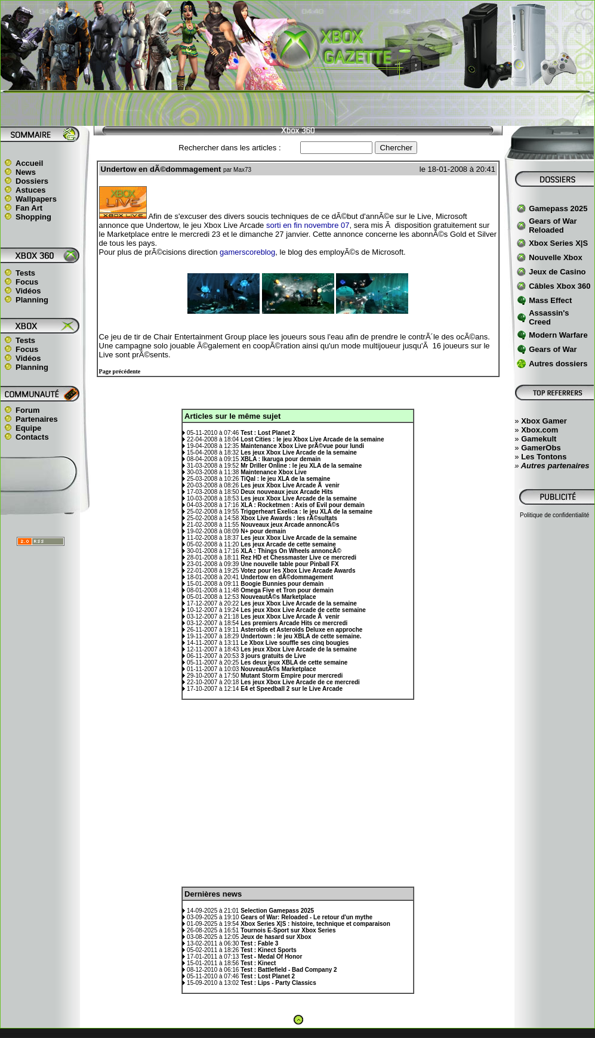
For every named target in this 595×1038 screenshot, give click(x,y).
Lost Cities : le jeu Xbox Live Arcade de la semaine (312, 439)
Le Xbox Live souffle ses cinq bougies (295, 643)
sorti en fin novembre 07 (307, 225)
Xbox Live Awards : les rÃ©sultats (289, 518)
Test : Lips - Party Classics (278, 983)
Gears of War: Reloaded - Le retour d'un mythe (306, 917)
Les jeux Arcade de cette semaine (288, 544)
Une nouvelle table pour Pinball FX (289, 564)
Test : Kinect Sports (269, 950)
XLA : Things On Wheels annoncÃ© (291, 551)
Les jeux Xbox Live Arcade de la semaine (299, 452)
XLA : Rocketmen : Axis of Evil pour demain (303, 505)
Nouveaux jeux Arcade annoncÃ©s (290, 524)
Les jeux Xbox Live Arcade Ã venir (290, 485)
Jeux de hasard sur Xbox (276, 937)
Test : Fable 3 (259, 943)
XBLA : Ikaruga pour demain (280, 459)
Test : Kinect (258, 963)
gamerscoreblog (247, 252)
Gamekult (538, 438)
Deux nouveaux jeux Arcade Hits (287, 492)
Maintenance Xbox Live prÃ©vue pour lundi (302, 446)
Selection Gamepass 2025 (277, 910)
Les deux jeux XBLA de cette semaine (294, 662)
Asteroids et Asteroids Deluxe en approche (301, 629)
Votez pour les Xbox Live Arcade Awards (298, 570)
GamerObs (540, 447)
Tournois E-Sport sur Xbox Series (288, 930)
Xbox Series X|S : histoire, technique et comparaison (315, 923)
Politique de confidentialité (554, 515)
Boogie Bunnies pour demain (282, 583)
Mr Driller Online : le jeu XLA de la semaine (301, 465)
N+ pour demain (263, 531)
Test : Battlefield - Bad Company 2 (289, 969)
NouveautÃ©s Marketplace (278, 597)
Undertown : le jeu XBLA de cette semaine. (301, 636)
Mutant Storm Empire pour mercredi (292, 675)
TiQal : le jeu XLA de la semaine (285, 478)
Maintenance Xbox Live (274, 472)
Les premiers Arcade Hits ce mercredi (294, 623)
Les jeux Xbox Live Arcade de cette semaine (303, 610)
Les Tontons (543, 456)
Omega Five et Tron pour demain (287, 590)
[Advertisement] (297, 108)
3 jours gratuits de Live (273, 656)
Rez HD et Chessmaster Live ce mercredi (298, 557)
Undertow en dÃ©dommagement (287, 577)
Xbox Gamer (544, 420)
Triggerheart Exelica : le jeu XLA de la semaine (306, 511)
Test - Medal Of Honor (271, 956)
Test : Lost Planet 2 (268, 433)
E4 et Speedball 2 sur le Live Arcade (292, 688)
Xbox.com (539, 429)
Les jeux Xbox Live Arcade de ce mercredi (300, 682)
